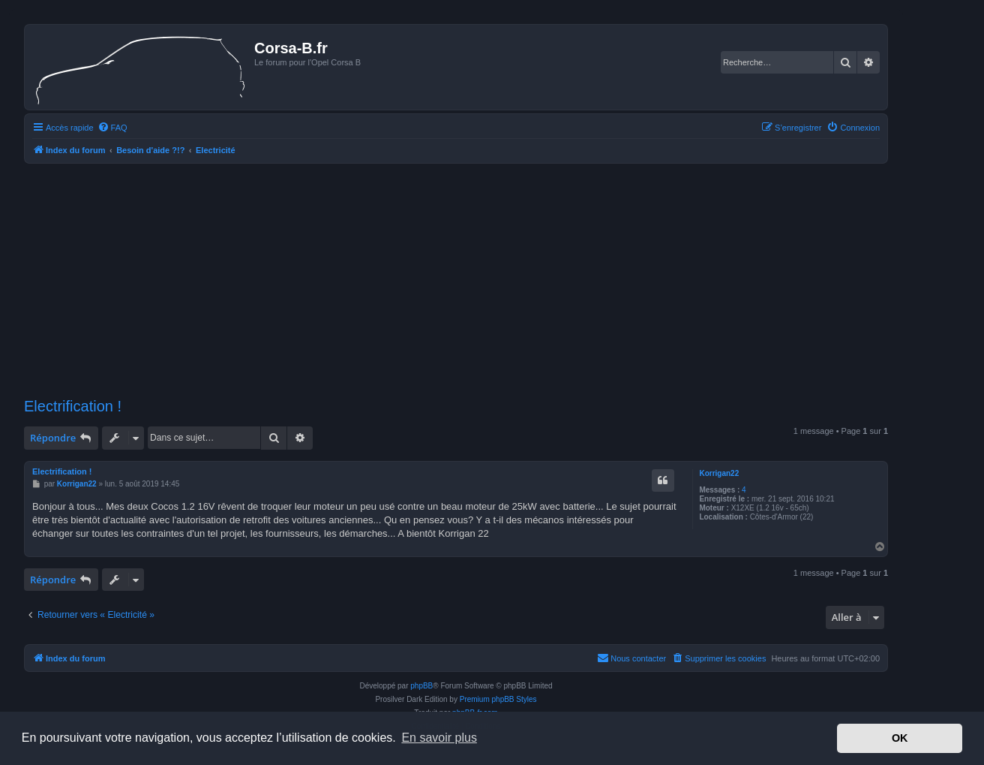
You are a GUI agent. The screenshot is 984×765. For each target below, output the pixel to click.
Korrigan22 (719, 473)
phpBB (421, 686)
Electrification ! (73, 406)
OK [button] (900, 738)
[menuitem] (113, 128)
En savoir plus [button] (439, 737)
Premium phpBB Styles (498, 699)
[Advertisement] (456, 281)
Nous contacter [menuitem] (631, 657)
